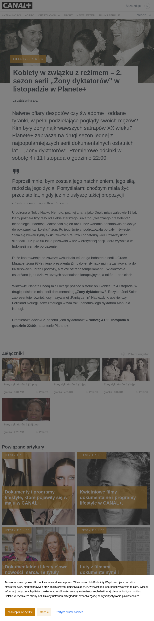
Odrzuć (44, 612)
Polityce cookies (131, 591)
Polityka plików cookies (69, 612)
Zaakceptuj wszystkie (20, 612)
